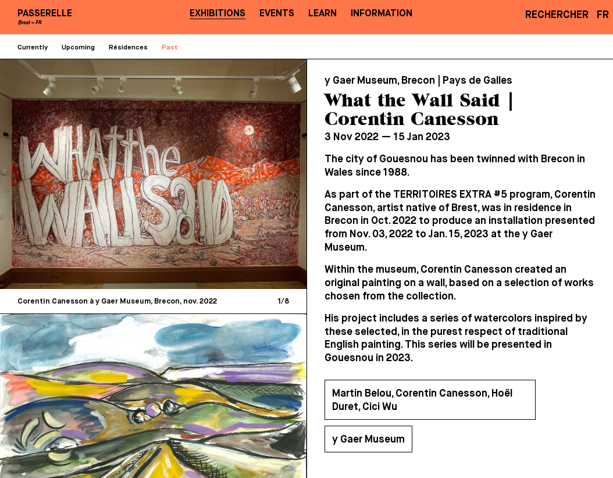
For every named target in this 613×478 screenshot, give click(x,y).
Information (381, 14)
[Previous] (82, 174)
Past (170, 47)
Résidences (128, 47)
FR (603, 15)
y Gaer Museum (368, 439)
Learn (322, 14)
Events (276, 14)
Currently (32, 47)
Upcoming (78, 47)
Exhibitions (217, 14)
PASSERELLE (44, 14)
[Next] (224, 174)
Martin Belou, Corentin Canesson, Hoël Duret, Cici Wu (422, 400)
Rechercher (557, 15)
